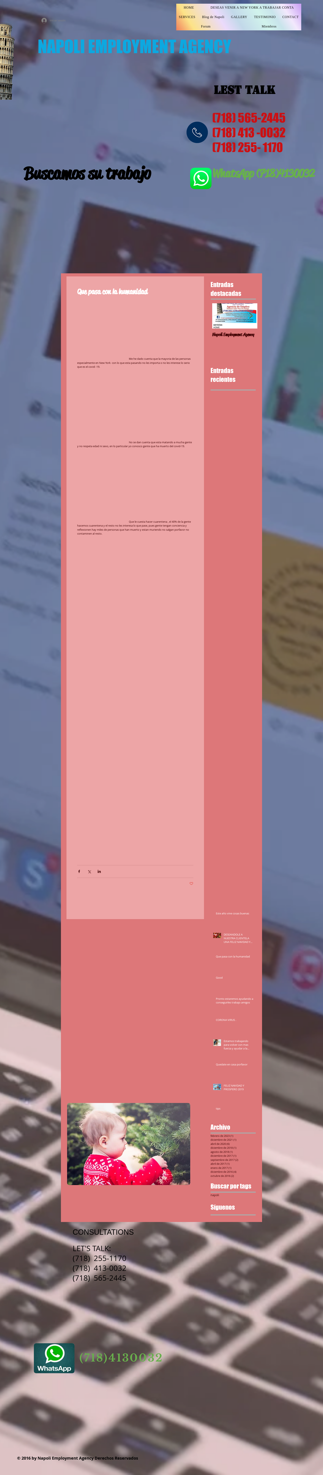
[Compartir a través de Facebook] (79, 871)
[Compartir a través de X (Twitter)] (89, 871)
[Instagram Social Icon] (200, 1331)
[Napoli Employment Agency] (234, 332)
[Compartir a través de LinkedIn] (99, 871)
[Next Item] (251, 316)
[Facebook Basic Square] (213, 1219)
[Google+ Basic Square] (226, 1219)
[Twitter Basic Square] (219, 1219)
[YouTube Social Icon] (211, 1331)
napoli (215, 1195)
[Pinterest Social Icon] (233, 1331)
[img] (197, 132)
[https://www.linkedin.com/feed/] (244, 1331)
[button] (135, 631)
